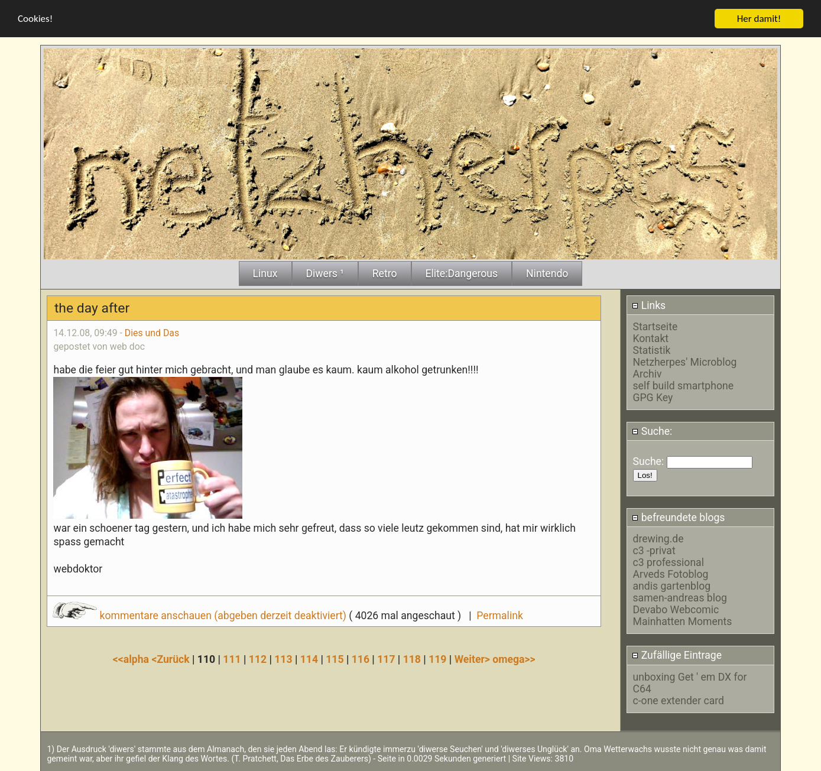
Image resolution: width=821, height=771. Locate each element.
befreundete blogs (678, 517)
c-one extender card (678, 700)
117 (386, 659)
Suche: (652, 431)
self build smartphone (683, 385)
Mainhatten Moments (682, 621)
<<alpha (132, 659)
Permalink (499, 615)
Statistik (652, 350)
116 (360, 659)
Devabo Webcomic (676, 609)
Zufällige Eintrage (677, 655)
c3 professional (668, 562)
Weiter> (474, 659)
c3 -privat (654, 550)
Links (649, 305)
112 (258, 659)
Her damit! (759, 18)
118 (412, 659)
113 (283, 659)
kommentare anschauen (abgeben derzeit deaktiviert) (201, 615)
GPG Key (653, 397)
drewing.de (658, 538)
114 (309, 659)
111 (232, 659)
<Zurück (171, 659)
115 (334, 659)
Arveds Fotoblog (671, 574)
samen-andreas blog (680, 597)
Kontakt (651, 338)
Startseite (655, 326)
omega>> (513, 659)
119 (437, 659)
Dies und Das (152, 332)
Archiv (647, 373)
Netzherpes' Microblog (685, 361)
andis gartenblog (672, 585)
